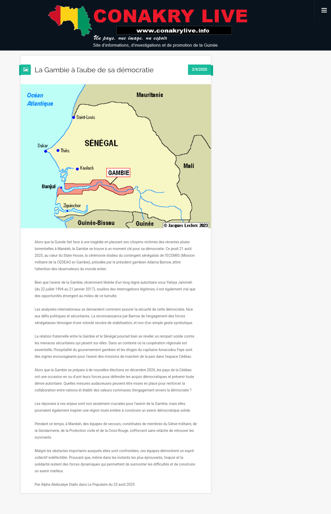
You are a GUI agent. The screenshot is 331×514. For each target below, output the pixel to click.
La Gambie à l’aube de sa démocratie (94, 70)
